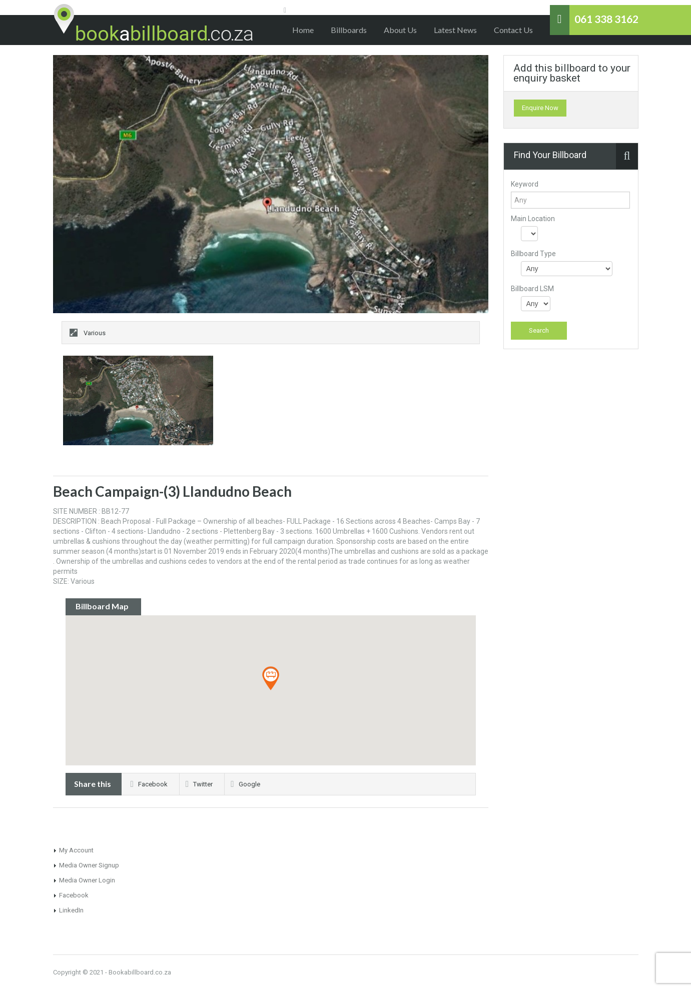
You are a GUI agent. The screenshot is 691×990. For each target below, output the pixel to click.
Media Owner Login (87, 880)
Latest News (455, 30)
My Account (76, 850)
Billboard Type (533, 254)
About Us (400, 30)
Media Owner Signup (89, 865)
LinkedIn (71, 910)
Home (303, 30)
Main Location (533, 219)
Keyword (524, 184)
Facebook (149, 784)
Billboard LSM (532, 289)
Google (245, 784)
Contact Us (513, 30)
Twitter (199, 784)
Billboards (349, 30)
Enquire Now (540, 108)
